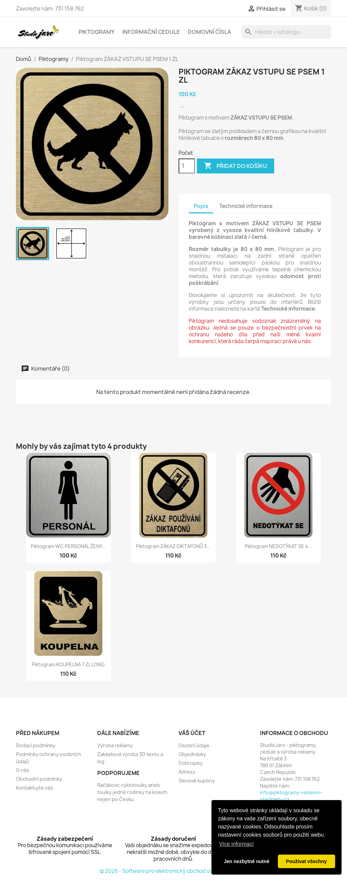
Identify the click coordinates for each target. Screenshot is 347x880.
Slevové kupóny (197, 780)
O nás (22, 770)
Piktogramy (97, 32)
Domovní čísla (209, 32)
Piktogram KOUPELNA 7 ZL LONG (68, 664)
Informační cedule (151, 32)
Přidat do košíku (235, 166)
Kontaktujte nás (34, 787)
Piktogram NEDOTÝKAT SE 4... (278, 546)
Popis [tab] (201, 206)
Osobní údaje (194, 745)
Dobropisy (191, 763)
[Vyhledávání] (286, 32)
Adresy (187, 772)
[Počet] (187, 166)
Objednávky (192, 754)
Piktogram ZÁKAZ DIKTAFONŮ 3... (173, 546)
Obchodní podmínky (39, 779)
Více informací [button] (236, 844)
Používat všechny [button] (306, 861)
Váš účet (192, 733)
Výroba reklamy (115, 745)
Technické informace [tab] (245, 206)
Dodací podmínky (35, 745)
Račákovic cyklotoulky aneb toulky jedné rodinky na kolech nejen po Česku (132, 792)
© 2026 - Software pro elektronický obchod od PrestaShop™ (174, 871)
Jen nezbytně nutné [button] (246, 861)
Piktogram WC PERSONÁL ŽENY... (68, 546)
